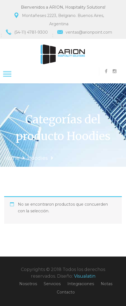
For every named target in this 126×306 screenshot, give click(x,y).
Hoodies (38, 158)
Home (11, 158)
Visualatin (84, 276)
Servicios (52, 283)
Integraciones (80, 283)
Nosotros (28, 283)
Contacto (66, 292)
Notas (106, 283)
